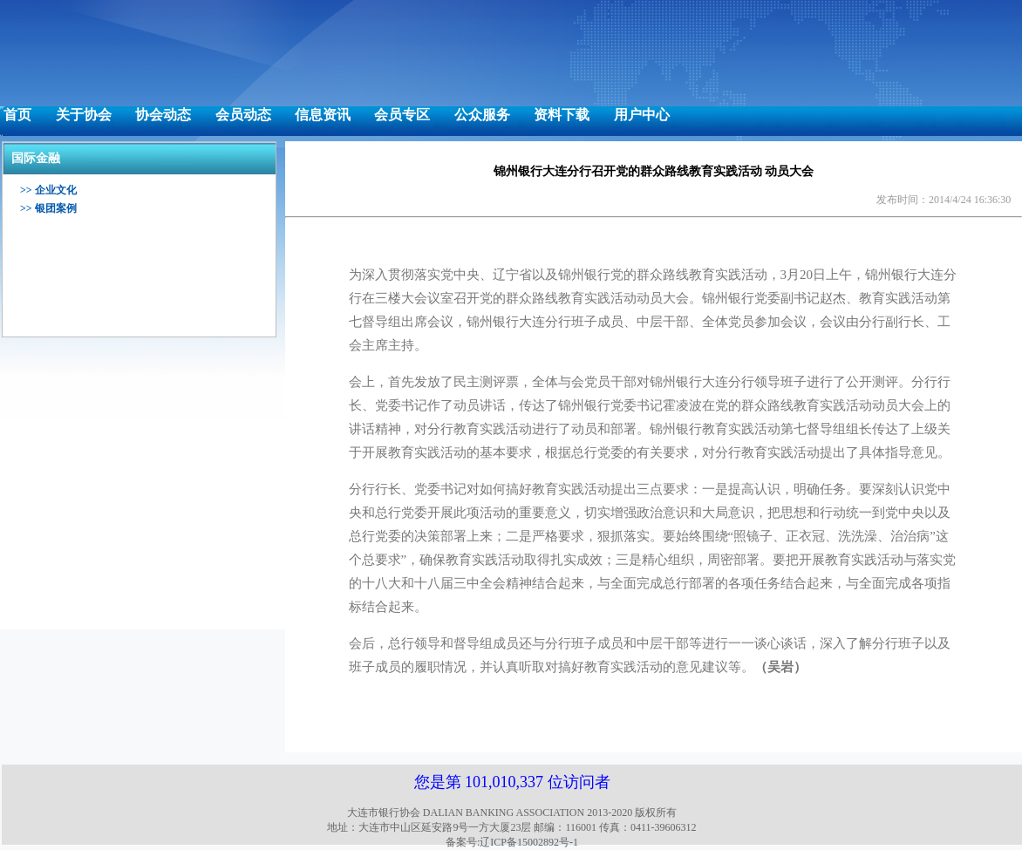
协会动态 (163, 114)
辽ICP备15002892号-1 (529, 842)
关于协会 (84, 114)
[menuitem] (18, 115)
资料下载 (561, 114)
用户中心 (642, 114)
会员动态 (243, 114)
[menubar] (336, 115)
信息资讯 (323, 114)
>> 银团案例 (48, 208)
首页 (17, 114)
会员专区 (402, 114)
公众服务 (482, 114)
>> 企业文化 (48, 190)
